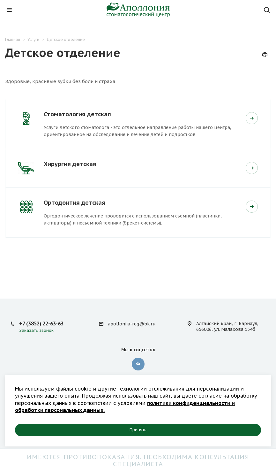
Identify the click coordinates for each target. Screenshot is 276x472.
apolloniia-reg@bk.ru (131, 324)
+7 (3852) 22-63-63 (41, 323)
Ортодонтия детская (74, 202)
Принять (138, 429)
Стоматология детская (77, 114)
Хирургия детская (70, 164)
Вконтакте (138, 364)
